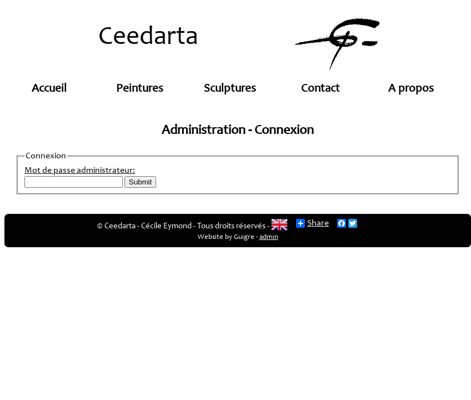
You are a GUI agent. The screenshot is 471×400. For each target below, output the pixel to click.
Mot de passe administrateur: (79, 170)
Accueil (49, 89)
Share (312, 223)
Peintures (139, 89)
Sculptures (230, 89)
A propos (411, 89)
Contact (320, 89)
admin (268, 237)
